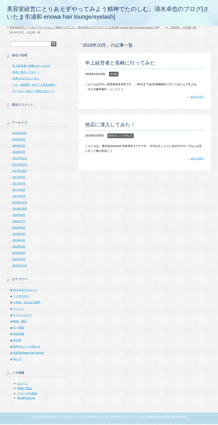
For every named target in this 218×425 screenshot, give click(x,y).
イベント (18, 309)
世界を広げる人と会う (26, 79)
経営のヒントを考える (121, 136)
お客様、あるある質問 (26, 303)
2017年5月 (19, 190)
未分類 (113, 75)
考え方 (17, 360)
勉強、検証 (20, 322)
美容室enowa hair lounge (28, 353)
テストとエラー (22, 316)
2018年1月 (19, 153)
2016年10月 (19, 209)
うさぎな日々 (21, 297)
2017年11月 (19, 165)
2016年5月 (19, 235)
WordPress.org (26, 399)
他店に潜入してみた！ (110, 125)
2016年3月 (19, 247)
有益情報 (18, 334)
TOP (85, 28)
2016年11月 (19, 203)
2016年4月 (19, 241)
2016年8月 (19, 216)
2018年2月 (19, 146)
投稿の (24, 389)
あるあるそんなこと (25, 290)
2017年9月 (19, 178)
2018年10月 (19, 134)
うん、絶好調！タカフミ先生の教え (34, 85)
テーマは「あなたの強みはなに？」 (34, 92)
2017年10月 (19, 172)
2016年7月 (19, 222)
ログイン (22, 384)
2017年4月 (19, 197)
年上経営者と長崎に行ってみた (120, 64)
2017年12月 (19, 159)
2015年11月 (19, 266)
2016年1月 (19, 260)
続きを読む (197, 97)
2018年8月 (19, 140)
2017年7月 (19, 184)
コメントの (27, 394)
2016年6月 (19, 228)
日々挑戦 (18, 328)
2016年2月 (19, 254)
